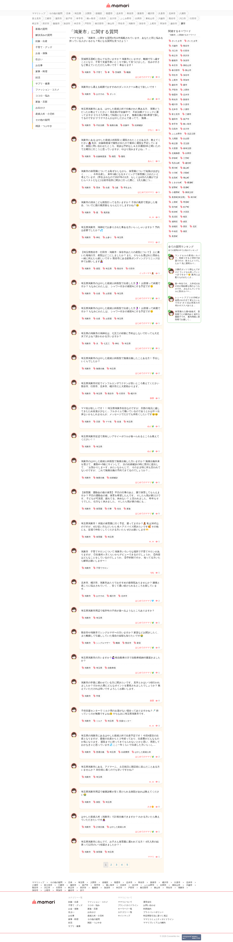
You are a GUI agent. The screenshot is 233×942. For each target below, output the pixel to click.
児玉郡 (186, 143)
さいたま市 (177, 41)
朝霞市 (175, 94)
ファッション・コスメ (47, 89)
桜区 (185, 217)
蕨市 (185, 85)
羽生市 (175, 75)
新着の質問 (41, 29)
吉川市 (186, 129)
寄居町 (186, 202)
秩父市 (175, 55)
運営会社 (147, 902)
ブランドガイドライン (128, 905)
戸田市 (175, 90)
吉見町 (175, 177)
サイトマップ (124, 916)
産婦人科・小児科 (44, 113)
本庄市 (175, 65)
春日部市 (176, 70)
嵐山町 (186, 168)
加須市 (186, 60)
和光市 (175, 99)
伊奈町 (175, 158)
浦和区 (175, 221)
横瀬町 (190, 182)
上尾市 (175, 80)
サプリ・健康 (42, 83)
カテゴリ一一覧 (125, 912)
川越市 (175, 46)
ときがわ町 (177, 182)
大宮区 (186, 212)
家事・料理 (41, 71)
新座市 (186, 99)
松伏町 (175, 212)
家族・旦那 (41, 101)
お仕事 (39, 65)
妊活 (37, 77)
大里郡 (175, 148)
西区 (185, 226)
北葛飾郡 (176, 153)
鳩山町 (186, 177)
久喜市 (186, 104)
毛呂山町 (176, 163)
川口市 (175, 51)
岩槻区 (175, 226)
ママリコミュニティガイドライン (158, 919)
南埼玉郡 (187, 148)
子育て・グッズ (43, 47)
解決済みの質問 (43, 35)
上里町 (175, 202)
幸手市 (175, 124)
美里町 (175, 236)
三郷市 (188, 114)
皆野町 (175, 187)
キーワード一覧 (125, 909)
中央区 (175, 231)
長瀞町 (186, 187)
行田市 (186, 51)
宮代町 (175, 207)
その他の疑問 (42, 120)
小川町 (175, 173)
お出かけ (40, 107)
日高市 (175, 129)
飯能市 (175, 60)
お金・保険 (41, 53)
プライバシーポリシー (153, 912)
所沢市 (186, 55)
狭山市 (188, 70)
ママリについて (125, 902)
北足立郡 (191, 134)
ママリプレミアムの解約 (154, 922)
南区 (185, 231)
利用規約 (147, 909)
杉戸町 (186, 207)
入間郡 (175, 138)
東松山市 (187, 65)
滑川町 (175, 168)
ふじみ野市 (177, 134)
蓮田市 (175, 119)
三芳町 (186, 158)
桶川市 (175, 104)
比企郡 (186, 138)
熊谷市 (186, 46)
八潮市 (186, 109)
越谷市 (175, 85)
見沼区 (175, 217)
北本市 (175, 109)
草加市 (186, 80)
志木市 (186, 94)
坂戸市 (186, 119)
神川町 (194, 197)
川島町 (186, 173)
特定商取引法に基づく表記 (155, 916)
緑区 (185, 221)
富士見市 (176, 114)
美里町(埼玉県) (178, 197)
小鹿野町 (176, 192)
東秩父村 (189, 192)
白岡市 (188, 153)
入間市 (186, 90)
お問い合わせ (149, 905)
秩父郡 (175, 143)
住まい (39, 59)
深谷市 (186, 75)
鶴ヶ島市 (187, 124)
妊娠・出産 (41, 41)
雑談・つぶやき (43, 126)
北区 (195, 226)
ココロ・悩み (42, 95)
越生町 (188, 163)
